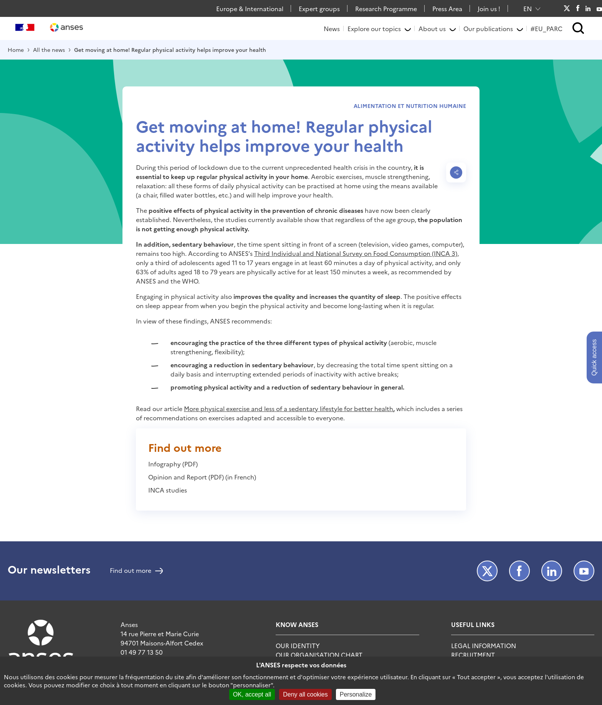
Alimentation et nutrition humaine (410, 105)
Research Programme (386, 8)
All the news (49, 49)
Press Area (447, 8)
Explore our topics (374, 28)
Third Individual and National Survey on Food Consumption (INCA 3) (355, 253)
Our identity (298, 645)
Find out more (130, 571)
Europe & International (249, 8)
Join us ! (489, 8)
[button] (578, 28)
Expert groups (319, 8)
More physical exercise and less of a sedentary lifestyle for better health (288, 408)
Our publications (488, 28)
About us (432, 28)
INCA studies (167, 490)
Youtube (599, 8)
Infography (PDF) (173, 463)
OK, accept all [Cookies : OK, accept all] (252, 694)
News (332, 28)
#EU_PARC (546, 28)
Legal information (483, 645)
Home (16, 49)
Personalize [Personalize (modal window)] (356, 694)
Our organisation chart (319, 654)
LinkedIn (588, 8)
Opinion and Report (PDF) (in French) (202, 477)
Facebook (577, 8)
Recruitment (473, 654)
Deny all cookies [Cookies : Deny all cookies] (305, 694)
